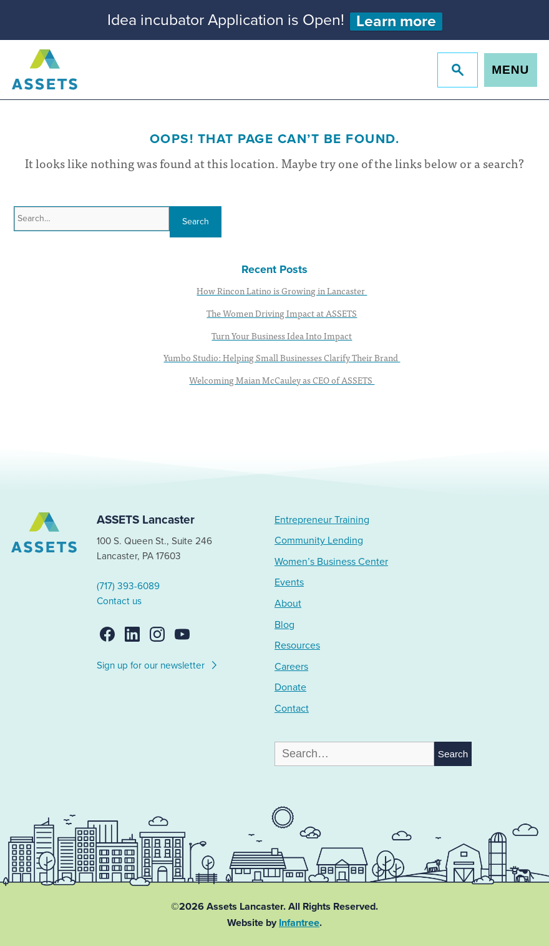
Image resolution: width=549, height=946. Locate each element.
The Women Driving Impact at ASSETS (281, 313)
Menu (510, 69)
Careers (291, 666)
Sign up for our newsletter (157, 663)
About (287, 603)
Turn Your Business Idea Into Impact (281, 335)
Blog (284, 625)
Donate (290, 687)
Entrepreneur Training (321, 520)
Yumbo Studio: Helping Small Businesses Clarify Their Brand (281, 357)
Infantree (299, 923)
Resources (297, 645)
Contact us (119, 601)
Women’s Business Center (331, 561)
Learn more (396, 21)
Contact (291, 708)
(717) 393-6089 (128, 586)
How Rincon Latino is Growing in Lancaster (282, 290)
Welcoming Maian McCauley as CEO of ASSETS (281, 380)
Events (289, 582)
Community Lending (318, 540)
